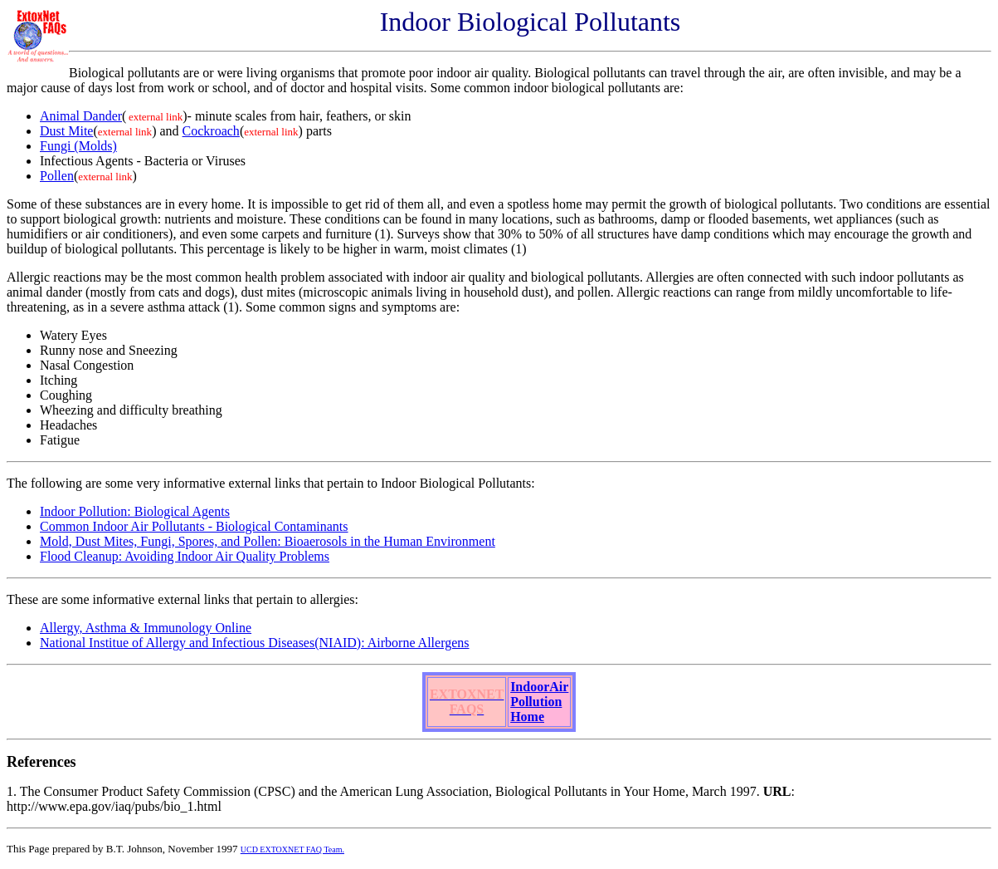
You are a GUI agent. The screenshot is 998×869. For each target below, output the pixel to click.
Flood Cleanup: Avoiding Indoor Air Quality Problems (184, 556)
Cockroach (211, 131)
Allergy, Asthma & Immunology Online (145, 628)
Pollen (57, 176)
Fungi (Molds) (78, 146)
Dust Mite (66, 131)
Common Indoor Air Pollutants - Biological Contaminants (194, 526)
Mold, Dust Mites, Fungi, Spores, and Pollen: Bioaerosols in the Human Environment (267, 541)
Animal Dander (81, 116)
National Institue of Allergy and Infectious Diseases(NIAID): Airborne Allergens (255, 643)
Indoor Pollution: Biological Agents (135, 511)
